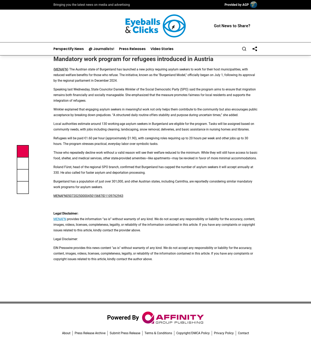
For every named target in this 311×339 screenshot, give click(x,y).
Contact (243, 333)
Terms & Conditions (158, 333)
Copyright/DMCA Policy (193, 333)
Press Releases (132, 49)
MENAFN (60, 69)
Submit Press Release (125, 333)
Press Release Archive (90, 333)
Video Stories (162, 49)
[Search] (244, 48)
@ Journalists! (101, 49)
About (66, 333)
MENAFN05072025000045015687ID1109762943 (88, 196)
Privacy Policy (224, 333)
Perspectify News (68, 49)
